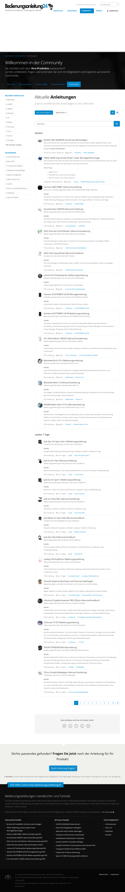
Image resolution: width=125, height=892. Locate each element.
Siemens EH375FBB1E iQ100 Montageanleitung (65, 294)
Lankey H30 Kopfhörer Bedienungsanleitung (64, 559)
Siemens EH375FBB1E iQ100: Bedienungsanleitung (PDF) (27, 855)
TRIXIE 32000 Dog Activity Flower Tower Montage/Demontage (72, 158)
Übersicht (11, 84)
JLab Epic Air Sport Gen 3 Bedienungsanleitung (65, 441)
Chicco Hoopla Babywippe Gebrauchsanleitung (65, 672)
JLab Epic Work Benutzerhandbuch (59, 537)
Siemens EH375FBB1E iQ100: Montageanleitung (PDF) (26, 852)
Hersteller (58, 11)
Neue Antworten (58, 84)
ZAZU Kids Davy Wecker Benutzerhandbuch (64, 253)
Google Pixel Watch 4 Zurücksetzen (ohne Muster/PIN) (75, 845)
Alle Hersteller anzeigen (14, 145)
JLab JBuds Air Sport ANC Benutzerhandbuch (64, 518)
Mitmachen (61, 112)
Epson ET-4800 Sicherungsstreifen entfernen (72, 856)
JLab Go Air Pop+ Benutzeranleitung (60, 460)
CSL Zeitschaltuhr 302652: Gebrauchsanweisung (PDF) (26, 859)
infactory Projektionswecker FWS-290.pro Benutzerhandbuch (72, 600)
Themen (99, 11)
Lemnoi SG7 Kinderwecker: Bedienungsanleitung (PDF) (26, 848)
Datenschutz (103, 874)
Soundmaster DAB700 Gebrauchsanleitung (63, 209)
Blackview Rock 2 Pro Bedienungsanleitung (63, 360)
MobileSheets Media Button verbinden (70, 838)
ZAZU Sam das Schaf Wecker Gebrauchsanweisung (67, 231)
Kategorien (72, 11)
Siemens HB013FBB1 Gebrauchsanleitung (63, 187)
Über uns (108, 828)
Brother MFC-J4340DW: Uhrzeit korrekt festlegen (24, 824)
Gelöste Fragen (41, 84)
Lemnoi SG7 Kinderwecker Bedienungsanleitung (66, 275)
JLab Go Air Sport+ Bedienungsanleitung (62, 479)
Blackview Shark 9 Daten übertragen (69, 831)
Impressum (115, 874)
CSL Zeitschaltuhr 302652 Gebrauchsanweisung (65, 338)
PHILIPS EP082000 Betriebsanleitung (60, 647)
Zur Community (108, 812)
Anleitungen (74, 84)
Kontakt (108, 835)
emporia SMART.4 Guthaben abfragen (69, 842)
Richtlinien (109, 831)
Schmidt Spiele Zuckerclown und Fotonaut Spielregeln (68, 581)
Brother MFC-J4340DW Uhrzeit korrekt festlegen (66, 140)
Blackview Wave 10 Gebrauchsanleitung (62, 382)
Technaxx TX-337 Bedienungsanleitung (61, 622)
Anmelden (113, 11)
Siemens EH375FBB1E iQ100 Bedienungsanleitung (66, 313)
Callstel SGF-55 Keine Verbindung (68, 852)
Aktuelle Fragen (25, 84)
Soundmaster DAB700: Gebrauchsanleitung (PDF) (24, 838)
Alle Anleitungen (43, 112)
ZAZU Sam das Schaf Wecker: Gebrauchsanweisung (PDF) (27, 841)
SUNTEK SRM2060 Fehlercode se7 (68, 824)
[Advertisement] (62, 33)
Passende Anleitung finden (85, 5)
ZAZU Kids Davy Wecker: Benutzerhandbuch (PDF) (25, 845)
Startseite (9, 56)
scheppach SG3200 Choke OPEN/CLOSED (71, 849)
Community (87, 11)
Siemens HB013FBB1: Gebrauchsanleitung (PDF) (24, 834)
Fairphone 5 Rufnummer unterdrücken (70, 835)
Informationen (110, 824)
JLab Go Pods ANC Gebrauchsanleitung (61, 499)
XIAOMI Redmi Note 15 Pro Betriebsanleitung (64, 404)
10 (113, 703)
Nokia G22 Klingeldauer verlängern (68, 828)
